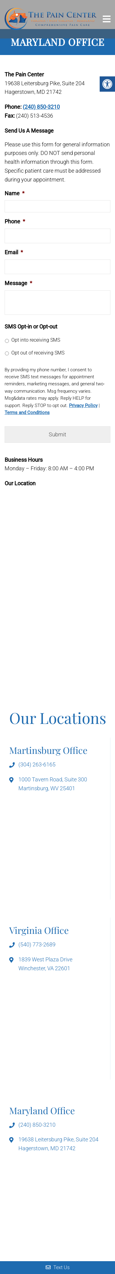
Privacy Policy (83, 405)
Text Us (58, 1267)
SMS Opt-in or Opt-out (31, 326)
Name (15, 193)
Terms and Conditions (27, 412)
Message (18, 283)
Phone (15, 221)
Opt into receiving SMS (35, 340)
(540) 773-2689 (37, 944)
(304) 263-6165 (37, 764)
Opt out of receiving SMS (37, 353)
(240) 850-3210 (41, 107)
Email (14, 252)
